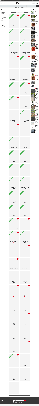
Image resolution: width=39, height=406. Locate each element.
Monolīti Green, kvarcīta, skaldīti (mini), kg (25, 337)
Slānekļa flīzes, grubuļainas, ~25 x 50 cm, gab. (36, 16)
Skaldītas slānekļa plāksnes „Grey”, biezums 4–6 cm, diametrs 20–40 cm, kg (14, 25)
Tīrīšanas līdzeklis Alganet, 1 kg (36, 122)
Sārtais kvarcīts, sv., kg (14, 147)
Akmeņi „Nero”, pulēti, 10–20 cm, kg (14, 241)
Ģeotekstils (2, 18)
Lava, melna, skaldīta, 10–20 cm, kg (14, 336)
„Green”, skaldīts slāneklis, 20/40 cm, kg (25, 309)
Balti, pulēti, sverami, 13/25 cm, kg (14, 120)
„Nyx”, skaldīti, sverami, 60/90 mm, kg (25, 52)
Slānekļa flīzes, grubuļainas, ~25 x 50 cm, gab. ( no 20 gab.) (36, 94)
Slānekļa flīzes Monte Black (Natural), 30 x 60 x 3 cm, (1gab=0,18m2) (36, 90)
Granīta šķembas (3, 12)
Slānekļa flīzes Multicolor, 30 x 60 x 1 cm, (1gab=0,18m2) (36, 114)
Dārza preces (2, 25)
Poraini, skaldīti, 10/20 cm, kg (14, 350)
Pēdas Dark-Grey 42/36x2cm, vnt (36, 106)
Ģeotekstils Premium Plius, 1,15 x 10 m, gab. (36, 40)
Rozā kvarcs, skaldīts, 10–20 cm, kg (14, 268)
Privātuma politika (3, 401)
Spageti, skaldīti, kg (14, 214)
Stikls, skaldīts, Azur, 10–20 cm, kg (25, 214)
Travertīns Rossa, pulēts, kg (14, 281)
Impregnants (2, 21)
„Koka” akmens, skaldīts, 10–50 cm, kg (14, 107)
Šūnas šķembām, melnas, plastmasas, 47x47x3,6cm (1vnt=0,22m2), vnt (36, 86)
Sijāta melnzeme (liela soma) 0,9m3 (36, 27)
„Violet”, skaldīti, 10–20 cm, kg (25, 106)
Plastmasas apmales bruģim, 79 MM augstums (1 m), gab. (36, 60)
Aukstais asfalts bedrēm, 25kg (36, 69)
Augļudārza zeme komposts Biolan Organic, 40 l (36, 74)
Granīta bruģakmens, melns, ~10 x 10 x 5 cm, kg (36, 130)
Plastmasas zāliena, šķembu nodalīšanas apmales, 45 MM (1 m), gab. (36, 20)
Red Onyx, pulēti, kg (25, 200)
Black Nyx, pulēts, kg (25, 39)
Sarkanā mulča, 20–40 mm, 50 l (36, 47)
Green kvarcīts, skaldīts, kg (14, 187)
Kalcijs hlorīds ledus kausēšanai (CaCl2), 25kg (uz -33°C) (36, 98)
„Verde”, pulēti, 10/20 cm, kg (25, 147)
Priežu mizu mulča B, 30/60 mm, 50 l (36, 23)
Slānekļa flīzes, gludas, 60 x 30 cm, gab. (36, 110)
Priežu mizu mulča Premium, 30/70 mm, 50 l (36, 56)
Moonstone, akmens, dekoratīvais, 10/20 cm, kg (14, 201)
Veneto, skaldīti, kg (14, 364)
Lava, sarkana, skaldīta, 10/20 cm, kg (25, 187)
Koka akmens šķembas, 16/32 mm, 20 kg (36, 35)
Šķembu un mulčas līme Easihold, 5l (36, 11)
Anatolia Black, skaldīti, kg (25, 160)
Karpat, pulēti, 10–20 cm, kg (14, 92)
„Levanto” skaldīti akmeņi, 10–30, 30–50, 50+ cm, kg (14, 378)
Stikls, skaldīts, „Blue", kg (25, 268)
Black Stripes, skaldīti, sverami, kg (14, 52)
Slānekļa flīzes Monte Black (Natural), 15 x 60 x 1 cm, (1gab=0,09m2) (36, 118)
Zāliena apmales (3, 13)
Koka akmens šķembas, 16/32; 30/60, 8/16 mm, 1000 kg (36, 44)
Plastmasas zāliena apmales (3, 20)
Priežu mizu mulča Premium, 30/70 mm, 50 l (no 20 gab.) (36, 78)
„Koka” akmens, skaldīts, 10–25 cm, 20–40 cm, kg (25, 93)
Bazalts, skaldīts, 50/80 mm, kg (14, 79)
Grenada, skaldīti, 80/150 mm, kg (25, 79)
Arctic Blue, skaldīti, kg (25, 241)
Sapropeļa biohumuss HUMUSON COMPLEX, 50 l (36, 102)
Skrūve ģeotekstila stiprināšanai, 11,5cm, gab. (36, 52)
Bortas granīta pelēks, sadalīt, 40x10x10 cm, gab (36, 82)
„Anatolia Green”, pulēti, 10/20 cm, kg (14, 160)
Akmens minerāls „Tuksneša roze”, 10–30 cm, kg (14, 323)
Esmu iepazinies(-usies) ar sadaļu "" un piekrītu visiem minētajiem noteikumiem (19, 402)
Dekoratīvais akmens (3, 17)
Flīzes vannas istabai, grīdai (3, 27)
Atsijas (2, 24)
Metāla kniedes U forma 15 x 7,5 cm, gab (36, 126)
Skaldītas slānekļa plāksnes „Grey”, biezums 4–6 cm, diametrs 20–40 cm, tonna (36, 65)
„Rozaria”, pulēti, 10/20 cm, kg (25, 281)
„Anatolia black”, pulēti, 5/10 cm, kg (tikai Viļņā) (25, 364)
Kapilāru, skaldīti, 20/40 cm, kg (25, 120)
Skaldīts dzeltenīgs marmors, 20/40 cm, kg (25, 295)
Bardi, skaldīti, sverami (14, 39)
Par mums (2, 400)
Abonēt (24, 400)
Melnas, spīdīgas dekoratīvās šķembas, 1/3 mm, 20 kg (36, 32)
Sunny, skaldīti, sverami (25, 350)
